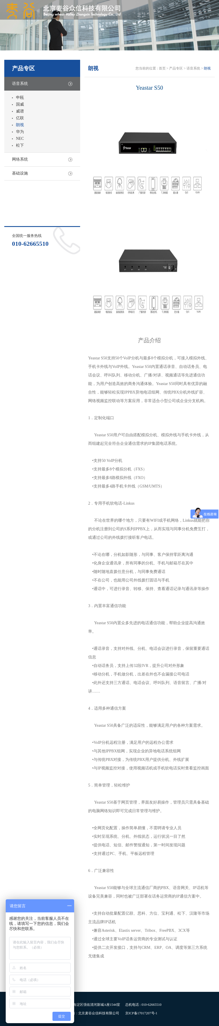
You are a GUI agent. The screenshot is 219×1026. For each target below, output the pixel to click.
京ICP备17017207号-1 (141, 1013)
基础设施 (20, 173)
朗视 (20, 125)
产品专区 (176, 68)
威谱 (20, 111)
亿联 (20, 118)
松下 (20, 145)
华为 (20, 132)
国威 (20, 104)
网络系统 (20, 159)
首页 (163, 68)
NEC (20, 138)
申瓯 (20, 97)
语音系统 (20, 83)
